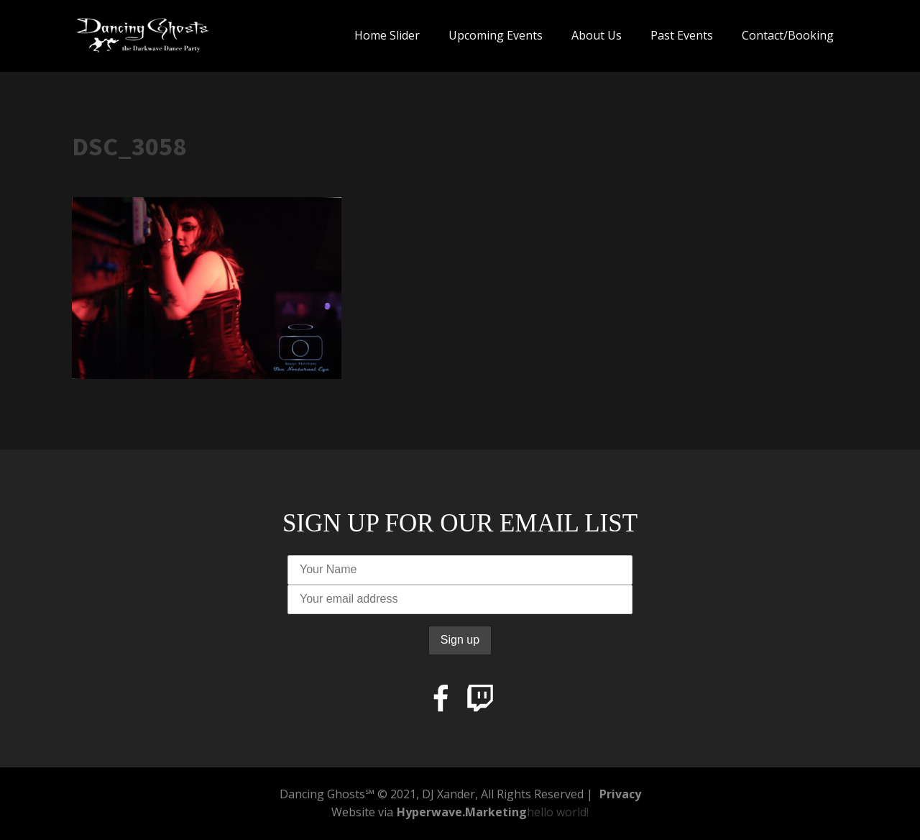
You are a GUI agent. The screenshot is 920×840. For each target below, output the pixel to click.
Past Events (681, 35)
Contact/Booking (788, 35)
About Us (596, 35)
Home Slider (387, 35)
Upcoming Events (495, 35)
